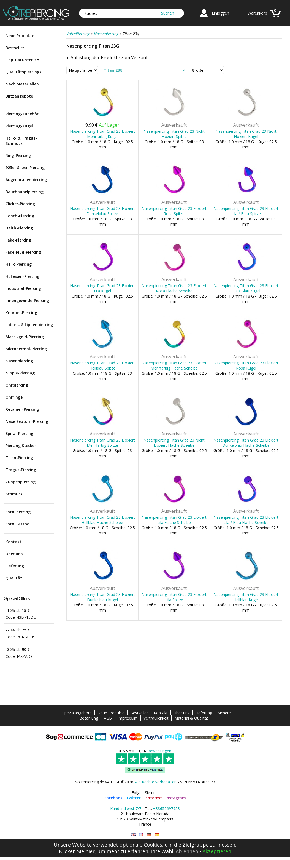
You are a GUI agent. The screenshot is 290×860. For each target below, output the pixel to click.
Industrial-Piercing (23, 288)
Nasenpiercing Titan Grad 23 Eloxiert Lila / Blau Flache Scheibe (245, 520)
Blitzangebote (19, 96)
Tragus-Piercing (21, 469)
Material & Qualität (191, 718)
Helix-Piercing (19, 264)
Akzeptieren (216, 851)
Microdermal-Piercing (26, 348)
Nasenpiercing (19, 361)
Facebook (113, 797)
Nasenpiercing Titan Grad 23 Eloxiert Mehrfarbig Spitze (102, 442)
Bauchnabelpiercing (25, 191)
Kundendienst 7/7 (125, 808)
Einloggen (220, 13)
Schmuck (14, 493)
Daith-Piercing (19, 228)
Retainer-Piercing (22, 409)
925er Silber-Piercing (25, 167)
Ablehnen (187, 851)
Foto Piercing (18, 511)
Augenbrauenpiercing (26, 179)
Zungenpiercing (21, 481)
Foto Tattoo (17, 523)
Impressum (128, 718)
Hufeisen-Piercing (22, 276)
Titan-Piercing (19, 457)
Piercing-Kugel (19, 126)
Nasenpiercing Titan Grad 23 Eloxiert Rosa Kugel (245, 365)
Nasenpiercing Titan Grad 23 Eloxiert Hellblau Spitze (102, 365)
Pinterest (153, 797)
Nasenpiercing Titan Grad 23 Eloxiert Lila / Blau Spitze (245, 211)
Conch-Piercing (20, 215)
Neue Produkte (20, 35)
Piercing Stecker (21, 445)
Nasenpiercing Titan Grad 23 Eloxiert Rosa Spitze (174, 211)
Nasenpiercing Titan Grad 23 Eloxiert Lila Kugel (102, 288)
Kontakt (13, 541)
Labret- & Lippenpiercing (29, 324)
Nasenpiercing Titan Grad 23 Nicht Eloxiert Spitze (174, 134)
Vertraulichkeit (156, 718)
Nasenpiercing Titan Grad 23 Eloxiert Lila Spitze (174, 597)
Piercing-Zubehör (22, 113)
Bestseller (15, 47)
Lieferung (15, 565)
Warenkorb (257, 13)
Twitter (133, 797)
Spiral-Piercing (19, 433)
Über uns (14, 553)
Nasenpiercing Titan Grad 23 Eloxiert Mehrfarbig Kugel (102, 134)
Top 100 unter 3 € (23, 59)
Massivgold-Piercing (25, 336)
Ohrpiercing (17, 385)
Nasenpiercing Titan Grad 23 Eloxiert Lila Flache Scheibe (174, 520)
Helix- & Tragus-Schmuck (21, 140)
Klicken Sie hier (77, 851)
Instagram (176, 797)
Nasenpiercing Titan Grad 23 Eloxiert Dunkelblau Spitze (102, 211)
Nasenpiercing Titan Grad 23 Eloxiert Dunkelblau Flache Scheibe (245, 442)
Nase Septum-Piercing (27, 421)
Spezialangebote (77, 712)
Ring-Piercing (18, 155)
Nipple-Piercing (20, 373)
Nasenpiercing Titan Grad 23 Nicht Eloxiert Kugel (246, 134)
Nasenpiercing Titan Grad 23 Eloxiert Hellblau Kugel (245, 597)
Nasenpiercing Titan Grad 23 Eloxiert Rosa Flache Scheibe (174, 288)
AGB (108, 718)
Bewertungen (159, 750)
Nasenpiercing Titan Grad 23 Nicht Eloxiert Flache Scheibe (174, 442)
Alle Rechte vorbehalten (155, 781)
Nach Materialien (22, 84)
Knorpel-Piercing (21, 312)
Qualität (14, 578)
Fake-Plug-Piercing (23, 252)
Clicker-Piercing (20, 203)
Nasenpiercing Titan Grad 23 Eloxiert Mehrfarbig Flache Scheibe (174, 365)
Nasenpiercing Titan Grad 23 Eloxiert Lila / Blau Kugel (245, 288)
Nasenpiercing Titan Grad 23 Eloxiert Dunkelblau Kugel (102, 597)
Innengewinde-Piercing (27, 300)
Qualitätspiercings (23, 71)
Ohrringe (14, 397)
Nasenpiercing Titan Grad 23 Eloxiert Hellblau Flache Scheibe (102, 520)
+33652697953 (166, 808)
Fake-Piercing (18, 240)
